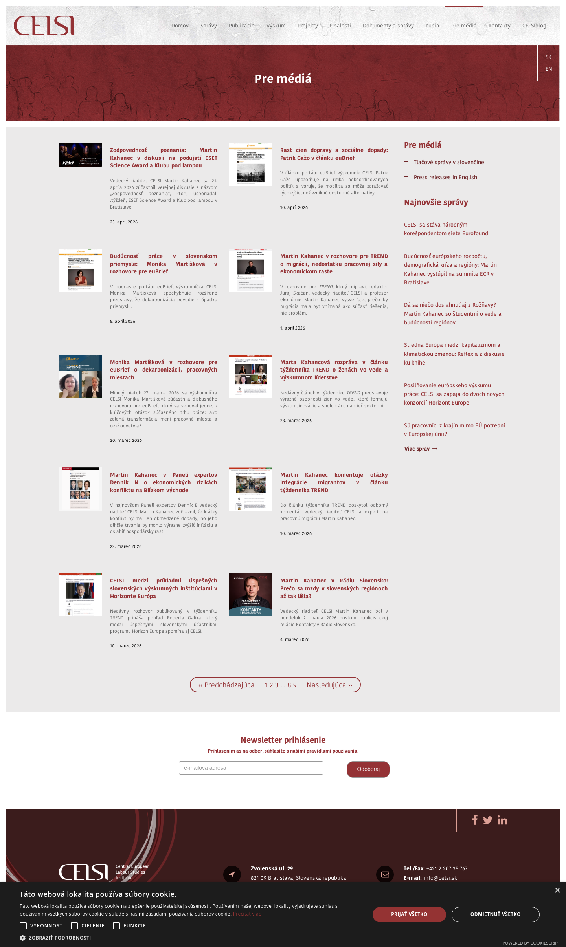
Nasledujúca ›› (329, 685)
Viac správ (421, 448)
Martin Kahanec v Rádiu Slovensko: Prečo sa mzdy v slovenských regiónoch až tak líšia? (334, 588)
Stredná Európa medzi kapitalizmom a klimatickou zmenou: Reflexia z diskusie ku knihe (454, 353)
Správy (208, 25)
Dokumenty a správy (388, 25)
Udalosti (340, 25)
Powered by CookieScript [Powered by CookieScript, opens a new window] (531, 943)
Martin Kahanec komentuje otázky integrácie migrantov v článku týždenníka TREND (334, 482)
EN (549, 69)
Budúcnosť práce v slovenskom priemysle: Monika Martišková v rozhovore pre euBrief (163, 263)
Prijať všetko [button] (409, 914)
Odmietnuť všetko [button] (495, 914)
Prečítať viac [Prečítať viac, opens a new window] (247, 913)
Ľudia (432, 25)
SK (548, 57)
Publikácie (242, 25)
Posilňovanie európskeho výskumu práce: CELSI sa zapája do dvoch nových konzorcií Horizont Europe (454, 394)
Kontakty (500, 25)
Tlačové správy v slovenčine (449, 162)
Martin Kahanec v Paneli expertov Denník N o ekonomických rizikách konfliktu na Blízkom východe (163, 482)
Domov (180, 25)
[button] (190, 937)
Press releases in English (445, 177)
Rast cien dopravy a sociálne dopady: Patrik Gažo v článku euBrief (334, 154)
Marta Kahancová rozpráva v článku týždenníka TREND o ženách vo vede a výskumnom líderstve (334, 369)
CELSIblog (534, 25)
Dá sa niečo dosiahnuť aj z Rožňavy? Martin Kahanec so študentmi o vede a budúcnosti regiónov (453, 313)
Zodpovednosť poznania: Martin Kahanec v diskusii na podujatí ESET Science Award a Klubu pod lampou (163, 157)
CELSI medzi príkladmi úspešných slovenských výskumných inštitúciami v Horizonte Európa (163, 588)
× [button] (557, 891)
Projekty (308, 25)
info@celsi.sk (440, 878)
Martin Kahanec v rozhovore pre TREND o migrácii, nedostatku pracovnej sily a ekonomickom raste (334, 263)
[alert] (283, 914)
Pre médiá (464, 25)
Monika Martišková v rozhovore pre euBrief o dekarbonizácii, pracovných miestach (163, 369)
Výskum (276, 25)
